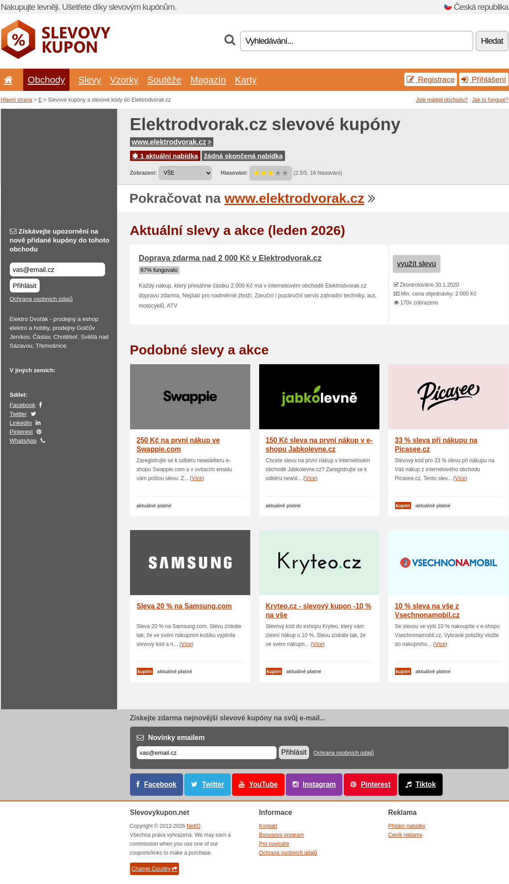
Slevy (89, 79)
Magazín (208, 79)
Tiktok (425, 784)
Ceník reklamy (405, 835)
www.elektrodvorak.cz (172, 142)
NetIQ (193, 826)
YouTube (263, 784)
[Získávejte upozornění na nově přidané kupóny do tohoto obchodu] (57, 269)
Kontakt (268, 826)
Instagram (319, 784)
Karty (246, 79)
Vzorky (124, 79)
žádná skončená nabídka (243, 156)
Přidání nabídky (406, 826)
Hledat (492, 40)
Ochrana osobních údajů (41, 299)
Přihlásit (25, 285)
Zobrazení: (143, 173)
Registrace (431, 79)
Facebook (23, 405)
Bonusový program (281, 835)
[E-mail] (207, 752)
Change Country (154, 869)
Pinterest (21, 431)
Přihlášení (483, 79)
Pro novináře (274, 844)
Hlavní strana (17, 100)
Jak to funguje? (490, 100)
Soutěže (164, 79)
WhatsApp (23, 440)
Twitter (18, 414)
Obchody (46, 79)
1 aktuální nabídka (165, 156)
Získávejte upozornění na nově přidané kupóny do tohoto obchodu (60, 240)
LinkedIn (21, 422)
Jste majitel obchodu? (442, 100)
